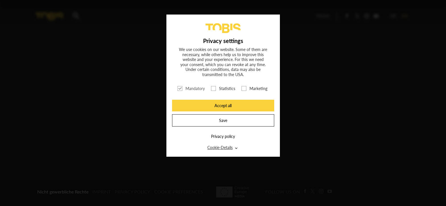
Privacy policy (223, 136)
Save (223, 120)
